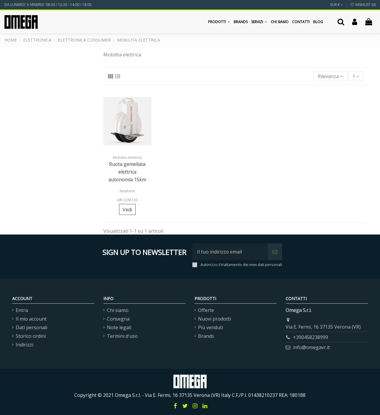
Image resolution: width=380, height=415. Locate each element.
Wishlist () (363, 4)
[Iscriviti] (275, 251)
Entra (22, 310)
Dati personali (31, 327)
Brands (206, 336)
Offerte (206, 310)
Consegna (118, 319)
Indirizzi (24, 344)
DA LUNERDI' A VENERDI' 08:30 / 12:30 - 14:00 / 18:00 (47, 4)
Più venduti (210, 327)
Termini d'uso (122, 336)
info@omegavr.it (311, 347)
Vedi (127, 209)
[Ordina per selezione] (330, 76)
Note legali (119, 327)
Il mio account (31, 319)
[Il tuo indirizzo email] (230, 251)
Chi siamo (118, 310)
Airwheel (127, 191)
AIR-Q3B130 (127, 199)
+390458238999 (310, 337)
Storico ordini (31, 336)
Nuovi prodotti (214, 319)
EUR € (336, 4)
